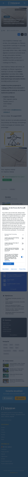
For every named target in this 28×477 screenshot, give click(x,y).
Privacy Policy (22, 269)
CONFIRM (8, 263)
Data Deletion (5, 269)
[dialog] (14, 238)
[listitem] (14, 235)
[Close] (25, 208)
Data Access (14, 269)
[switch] (22, 238)
